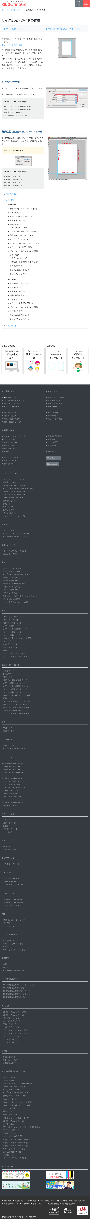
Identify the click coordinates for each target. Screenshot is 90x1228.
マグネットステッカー (11, 797)
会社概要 (6, 1201)
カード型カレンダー (10, 1039)
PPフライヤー (8, 507)
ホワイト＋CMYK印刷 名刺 (13, 584)
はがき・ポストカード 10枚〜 (14, 704)
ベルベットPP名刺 (10, 593)
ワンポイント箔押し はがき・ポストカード (20, 701)
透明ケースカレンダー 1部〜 (14, 1015)
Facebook (52, 464)
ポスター (5, 524)
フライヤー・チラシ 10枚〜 (13, 485)
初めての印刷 (11, 194)
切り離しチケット (10, 829)
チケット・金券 (8, 814)
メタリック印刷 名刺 (11, 587)
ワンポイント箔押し (10, 1060)
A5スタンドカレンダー (12, 1021)
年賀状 (5, 964)
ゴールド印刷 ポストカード (13, 692)
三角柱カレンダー (10, 1024)
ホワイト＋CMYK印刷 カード (14, 629)
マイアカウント (53, 391)
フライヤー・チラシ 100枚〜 (14, 479)
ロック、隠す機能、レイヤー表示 (23, 231)
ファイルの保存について (20, 270)
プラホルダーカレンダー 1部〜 (15, 1033)
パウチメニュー (8, 893)
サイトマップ (36, 1204)
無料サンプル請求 (10, 457)
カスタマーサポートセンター (14, 436)
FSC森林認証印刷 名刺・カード (16, 575)
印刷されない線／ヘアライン (21, 235)
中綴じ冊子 (7, 728)
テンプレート (52, 413)
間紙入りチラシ (9, 482)
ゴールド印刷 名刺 (10, 590)
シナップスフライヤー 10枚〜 (14, 516)
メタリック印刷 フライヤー (13, 495)
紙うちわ (6, 967)
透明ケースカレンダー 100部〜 (15, 1012)
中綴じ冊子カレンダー (11, 1027)
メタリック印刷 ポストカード (14, 689)
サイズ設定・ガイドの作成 (20, 283)
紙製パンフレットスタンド (13, 920)
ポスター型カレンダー (11, 1036)
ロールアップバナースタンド (14, 551)
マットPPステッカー (11, 770)
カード (4, 611)
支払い (5, 407)
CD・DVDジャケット (10, 935)
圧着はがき (7, 698)
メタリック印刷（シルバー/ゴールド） (18, 1084)
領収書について (9, 413)
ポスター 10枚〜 (9, 530)
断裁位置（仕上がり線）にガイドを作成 (63, 29)
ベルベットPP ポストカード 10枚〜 (17, 695)
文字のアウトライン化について (22, 216)
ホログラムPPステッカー (13, 773)
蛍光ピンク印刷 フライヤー (13, 491)
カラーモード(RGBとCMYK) (21, 303)
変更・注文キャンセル (12, 422)
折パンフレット (9, 745)
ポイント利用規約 (58, 1201)
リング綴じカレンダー (11, 1018)
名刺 (3, 562)
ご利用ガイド (8, 391)
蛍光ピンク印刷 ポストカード (14, 680)
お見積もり (51, 445)
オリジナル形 (15, 787)
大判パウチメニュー (10, 906)
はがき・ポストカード (11, 665)
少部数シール (8, 1155)
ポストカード (8, 671)
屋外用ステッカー (10, 805)
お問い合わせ (8, 430)
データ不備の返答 (54, 404)
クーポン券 (7, 832)
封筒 (3, 840)
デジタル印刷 (14, 1071)
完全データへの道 (54, 419)
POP (3, 914)
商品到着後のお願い (11, 419)
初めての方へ (9, 397)
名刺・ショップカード (11, 568)
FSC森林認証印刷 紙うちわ (14, 970)
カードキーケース (10, 881)
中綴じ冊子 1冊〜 (9, 1114)
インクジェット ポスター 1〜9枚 (16, 533)
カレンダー (6, 1006)
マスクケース (8, 926)
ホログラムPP (8, 1063)
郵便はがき (7, 677)
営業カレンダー (9, 460)
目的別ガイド (11, 326)
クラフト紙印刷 (9, 513)
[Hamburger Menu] (86, 3)
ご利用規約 (43, 1201)
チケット (6, 820)
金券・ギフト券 (9, 823)
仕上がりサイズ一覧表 (12, 45)
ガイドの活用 (15, 213)
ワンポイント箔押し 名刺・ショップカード (20, 596)
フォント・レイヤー (18, 299)
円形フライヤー (9, 510)
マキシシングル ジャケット (13, 944)
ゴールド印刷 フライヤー (12, 498)
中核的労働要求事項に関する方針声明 (61, 1204)
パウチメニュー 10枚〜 (12, 899)
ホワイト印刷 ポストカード (13, 683)
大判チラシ (7, 504)
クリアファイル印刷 (10, 864)
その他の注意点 (16, 266)
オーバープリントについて (20, 239)
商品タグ (6, 650)
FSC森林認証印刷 (9, 978)
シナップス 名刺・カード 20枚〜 (16, 602)
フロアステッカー (10, 793)
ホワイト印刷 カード (11, 626)
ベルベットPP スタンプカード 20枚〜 (18, 638)
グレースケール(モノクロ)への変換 (24, 251)
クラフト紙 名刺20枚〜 (12, 599)
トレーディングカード (11, 647)
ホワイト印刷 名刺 (10, 581)
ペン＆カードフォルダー (12, 885)
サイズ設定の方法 (12, 29)
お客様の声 (7, 464)
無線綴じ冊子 (8, 731)
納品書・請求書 (9, 416)
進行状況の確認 (53, 400)
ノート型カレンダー (10, 1042)
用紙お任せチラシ (10, 501)
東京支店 (50, 439)
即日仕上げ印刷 (9, 1057)
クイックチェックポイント (20, 274)
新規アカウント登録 (55, 397)
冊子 (3, 722)
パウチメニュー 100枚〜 (12, 903)
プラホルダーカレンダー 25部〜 (15, 1030)
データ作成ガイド (13, 10)
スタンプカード (9, 641)
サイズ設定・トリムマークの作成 (23, 209)
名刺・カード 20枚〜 (11, 571)
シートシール (11, 790)
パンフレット (7, 739)
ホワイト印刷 (8, 1080)
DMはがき (6, 674)
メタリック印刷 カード (12, 632)
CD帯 (5, 947)
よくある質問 (52, 442)
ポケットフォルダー (10, 878)
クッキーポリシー (10, 1204)
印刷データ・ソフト (55, 416)
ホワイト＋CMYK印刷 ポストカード (17, 686)
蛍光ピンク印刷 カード (12, 623)
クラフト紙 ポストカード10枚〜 (15, 707)
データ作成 (51, 407)
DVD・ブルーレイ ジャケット (14, 950)
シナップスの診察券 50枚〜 (13, 653)
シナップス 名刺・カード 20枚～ (16, 1146)
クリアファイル (8, 858)
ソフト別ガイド (12, 200)
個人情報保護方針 (76, 1201)
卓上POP (6, 923)
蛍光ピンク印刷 (9, 1077)
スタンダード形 (13, 781)
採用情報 (24, 1204)
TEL (79, 3)
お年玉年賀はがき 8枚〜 (12, 710)
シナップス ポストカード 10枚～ (16, 713)
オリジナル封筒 (9, 849)
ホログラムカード (10, 644)
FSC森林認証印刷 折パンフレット (17, 748)
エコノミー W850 (9, 554)
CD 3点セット (8, 941)
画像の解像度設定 (17, 295)
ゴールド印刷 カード (11, 635)
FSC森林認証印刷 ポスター (14, 536)
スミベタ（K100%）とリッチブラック (25, 243)
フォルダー (6, 872)
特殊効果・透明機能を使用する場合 (24, 262)
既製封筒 (6, 846)
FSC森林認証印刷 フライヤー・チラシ (18, 488)
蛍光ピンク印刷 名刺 (11, 578)
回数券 (5, 826)
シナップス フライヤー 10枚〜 (15, 1140)
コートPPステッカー (11, 767)
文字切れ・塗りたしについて (21, 220)
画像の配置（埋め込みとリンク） (19, 226)
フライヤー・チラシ (10, 473)
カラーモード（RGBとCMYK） (22, 247)
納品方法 (15, 407)
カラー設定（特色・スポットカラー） (20, 256)
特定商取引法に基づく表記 (24, 1201)
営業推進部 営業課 (54, 436)
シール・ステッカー (10, 757)
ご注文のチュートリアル (13, 400)
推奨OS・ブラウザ (10, 404)
